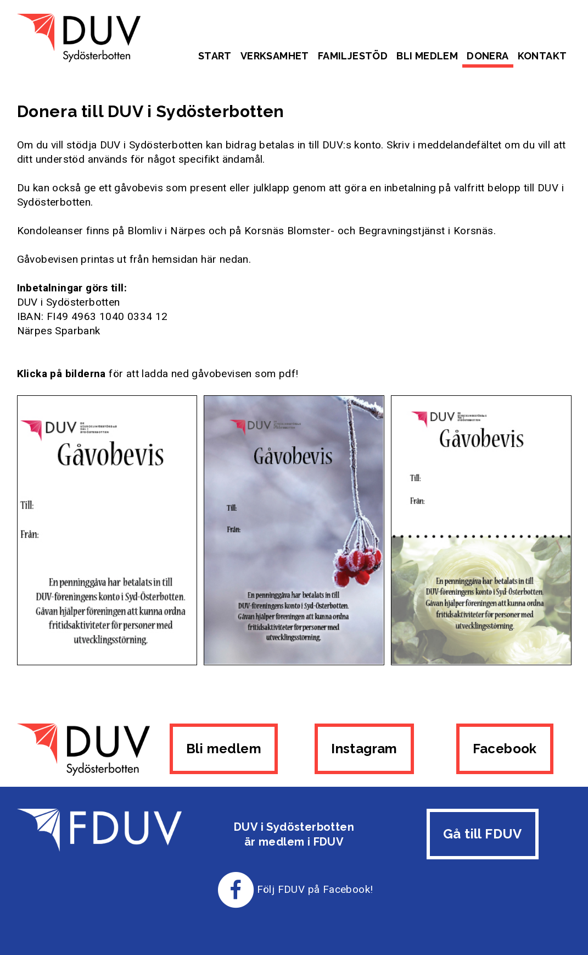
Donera (487, 56)
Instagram (364, 749)
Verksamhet (274, 56)
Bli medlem (427, 56)
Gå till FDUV (482, 834)
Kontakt (542, 56)
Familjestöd (353, 56)
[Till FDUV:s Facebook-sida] (236, 889)
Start (215, 56)
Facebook (505, 749)
